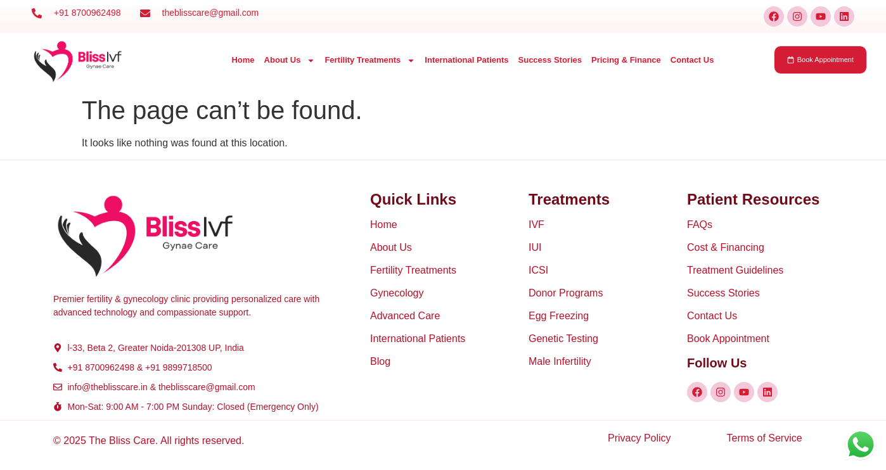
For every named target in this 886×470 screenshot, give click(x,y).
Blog (380, 361)
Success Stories (550, 60)
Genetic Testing (563, 338)
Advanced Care (405, 315)
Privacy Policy (639, 438)
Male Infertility (560, 361)
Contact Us (692, 60)
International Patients (466, 60)
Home (242, 60)
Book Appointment (728, 338)
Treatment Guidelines (735, 270)
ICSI (538, 270)
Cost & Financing (725, 247)
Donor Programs (566, 293)
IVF (536, 224)
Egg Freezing (559, 315)
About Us (290, 60)
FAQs (699, 224)
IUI (535, 247)
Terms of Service (764, 438)
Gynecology (397, 293)
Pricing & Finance (626, 60)
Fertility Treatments (369, 60)
